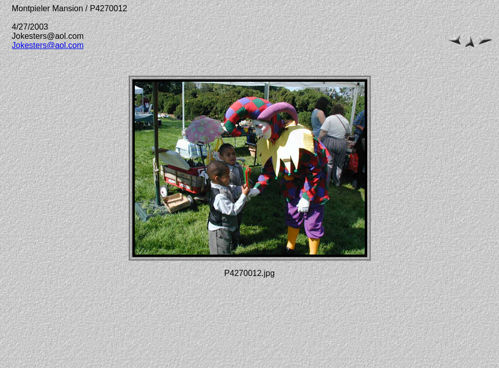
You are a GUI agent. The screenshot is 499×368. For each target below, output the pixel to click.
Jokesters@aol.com (48, 45)
